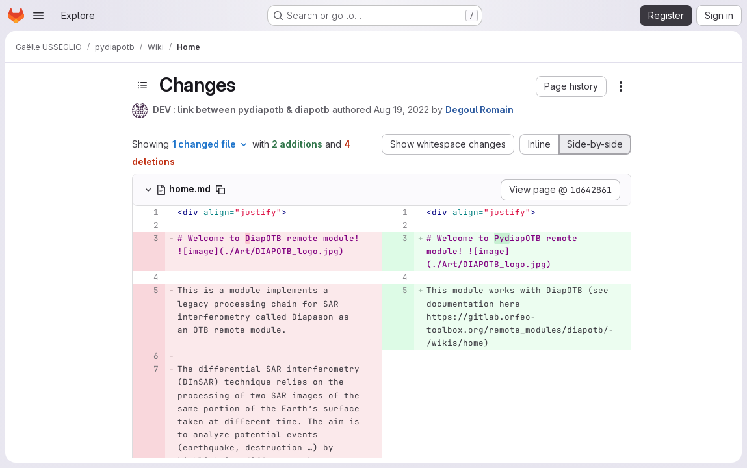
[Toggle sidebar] (142, 85)
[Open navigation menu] (38, 15)
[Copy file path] (220, 190)
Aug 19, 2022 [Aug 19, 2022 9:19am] (401, 109)
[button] (571, 86)
